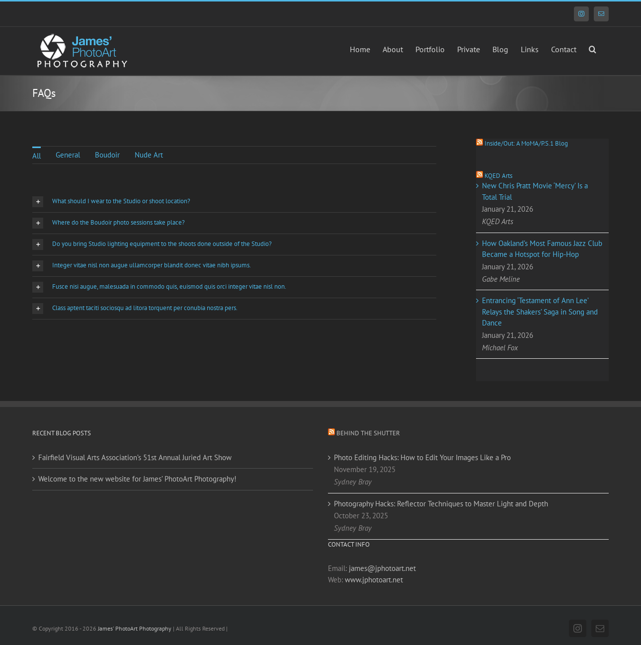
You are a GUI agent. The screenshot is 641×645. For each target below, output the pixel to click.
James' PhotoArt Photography (134, 628)
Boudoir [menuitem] (107, 155)
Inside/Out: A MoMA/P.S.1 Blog (526, 143)
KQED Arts (498, 175)
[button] (592, 48)
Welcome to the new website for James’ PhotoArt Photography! (137, 479)
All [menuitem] (36, 156)
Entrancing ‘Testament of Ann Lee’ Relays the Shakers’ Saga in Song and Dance (540, 311)
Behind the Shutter (368, 433)
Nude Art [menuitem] (149, 155)
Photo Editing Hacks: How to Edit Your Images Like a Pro (422, 457)
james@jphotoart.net (382, 568)
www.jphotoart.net (374, 579)
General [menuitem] (68, 155)
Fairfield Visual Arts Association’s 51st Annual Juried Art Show (135, 457)
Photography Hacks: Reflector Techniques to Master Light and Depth (441, 503)
